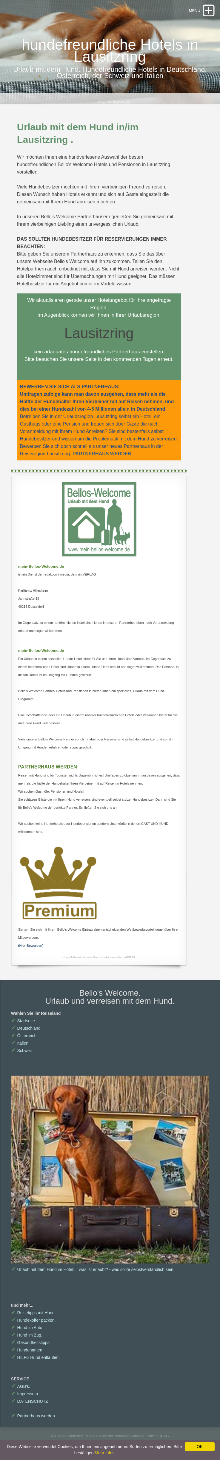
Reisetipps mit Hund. (33, 1312)
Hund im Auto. (27, 1327)
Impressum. (25, 1393)
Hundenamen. (27, 1350)
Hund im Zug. (26, 1335)
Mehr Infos (104, 1452)
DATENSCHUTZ (29, 1401)
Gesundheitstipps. (31, 1342)
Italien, (20, 1043)
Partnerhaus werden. (33, 1415)
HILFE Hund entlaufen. (35, 1357)
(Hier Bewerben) (30, 945)
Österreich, (24, 1035)
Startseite (23, 1020)
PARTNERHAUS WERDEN (102, 453)
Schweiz (22, 1050)
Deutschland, (26, 1028)
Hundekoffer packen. (33, 1320)
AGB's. (20, 1386)
